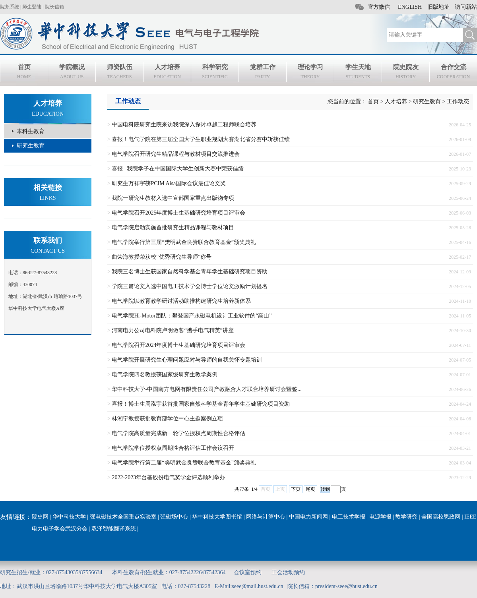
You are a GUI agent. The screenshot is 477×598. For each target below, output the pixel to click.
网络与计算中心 (265, 517)
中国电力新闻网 (308, 517)
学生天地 (358, 73)
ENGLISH (410, 7)
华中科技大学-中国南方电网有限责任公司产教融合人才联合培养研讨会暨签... (206, 389)
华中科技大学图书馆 (217, 517)
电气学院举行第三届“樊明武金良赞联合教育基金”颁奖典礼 (184, 242)
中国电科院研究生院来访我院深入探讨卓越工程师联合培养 (184, 125)
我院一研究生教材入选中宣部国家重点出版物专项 (173, 198)
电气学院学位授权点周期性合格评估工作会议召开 (173, 448)
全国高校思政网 (440, 517)
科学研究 (215, 73)
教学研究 (406, 517)
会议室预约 (248, 572)
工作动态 (458, 102)
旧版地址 (438, 7)
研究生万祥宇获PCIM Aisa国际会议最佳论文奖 (169, 183)
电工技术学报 (348, 517)
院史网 (40, 517)
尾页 (310, 489)
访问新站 (466, 7)
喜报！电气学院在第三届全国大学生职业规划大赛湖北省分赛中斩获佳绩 (201, 139)
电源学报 (380, 517)
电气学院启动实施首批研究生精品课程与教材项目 (173, 227)
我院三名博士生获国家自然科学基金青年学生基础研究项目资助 (190, 272)
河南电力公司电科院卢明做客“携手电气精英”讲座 (172, 330)
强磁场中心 (174, 517)
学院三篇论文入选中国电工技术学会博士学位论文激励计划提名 (190, 286)
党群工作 (262, 73)
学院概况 (72, 73)
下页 (296, 489)
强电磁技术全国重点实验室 (123, 517)
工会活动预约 (288, 572)
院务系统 (9, 7)
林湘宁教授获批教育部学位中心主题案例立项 (167, 419)
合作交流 (453, 73)
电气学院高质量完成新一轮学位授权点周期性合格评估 (178, 433)
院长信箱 (54, 7)
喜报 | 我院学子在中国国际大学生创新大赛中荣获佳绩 (178, 169)
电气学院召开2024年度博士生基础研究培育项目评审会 (178, 345)
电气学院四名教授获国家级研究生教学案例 (164, 374)
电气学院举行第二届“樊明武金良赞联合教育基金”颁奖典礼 (184, 463)
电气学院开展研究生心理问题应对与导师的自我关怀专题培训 (187, 360)
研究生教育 (31, 146)
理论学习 (310, 73)
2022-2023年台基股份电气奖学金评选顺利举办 (168, 477)
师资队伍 (119, 73)
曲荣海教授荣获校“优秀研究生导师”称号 (161, 257)
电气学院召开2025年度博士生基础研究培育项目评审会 (178, 213)
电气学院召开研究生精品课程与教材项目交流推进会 (176, 154)
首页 (24, 73)
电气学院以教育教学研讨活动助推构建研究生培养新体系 (181, 301)
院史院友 (406, 73)
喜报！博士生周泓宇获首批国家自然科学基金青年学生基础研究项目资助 (201, 404)
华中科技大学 (69, 517)
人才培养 (167, 73)
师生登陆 (31, 7)
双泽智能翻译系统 (113, 529)
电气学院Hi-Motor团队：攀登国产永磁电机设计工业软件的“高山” (191, 316)
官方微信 (379, 7)
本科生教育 (31, 131)
